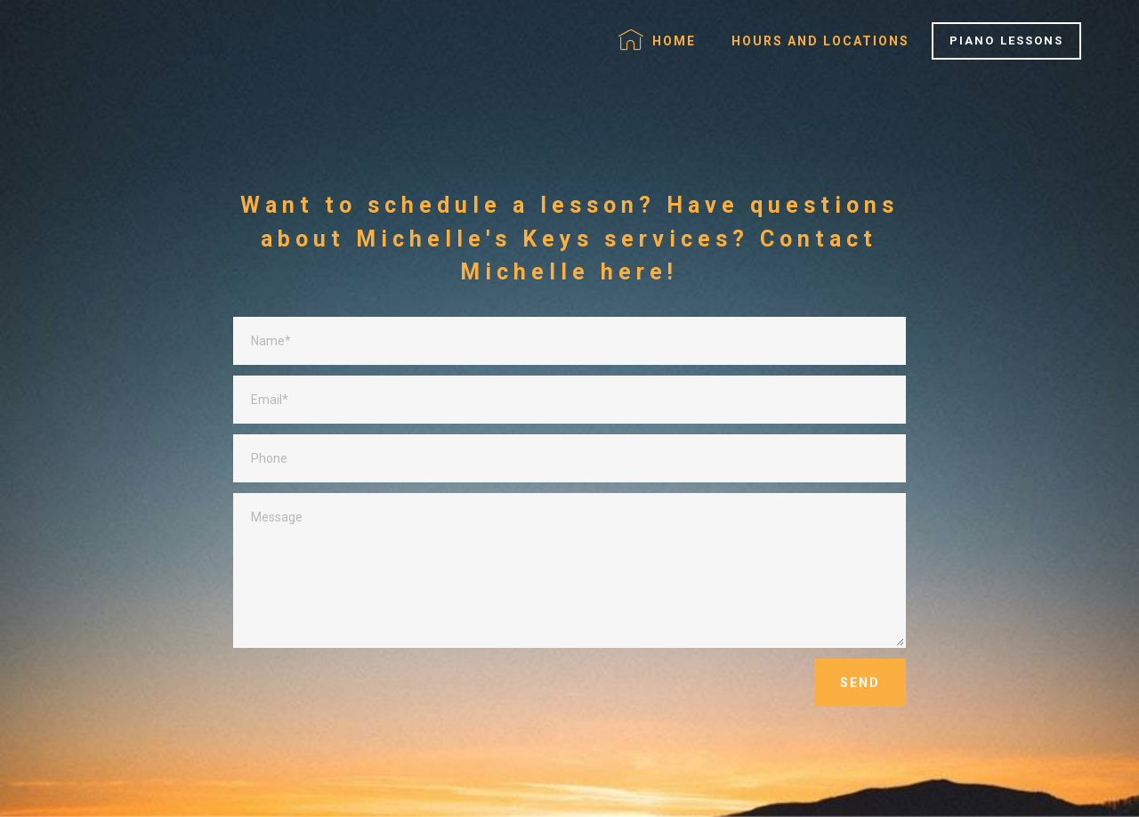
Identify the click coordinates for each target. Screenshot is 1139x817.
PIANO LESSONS (1006, 40)
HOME (657, 40)
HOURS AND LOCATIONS (820, 41)
